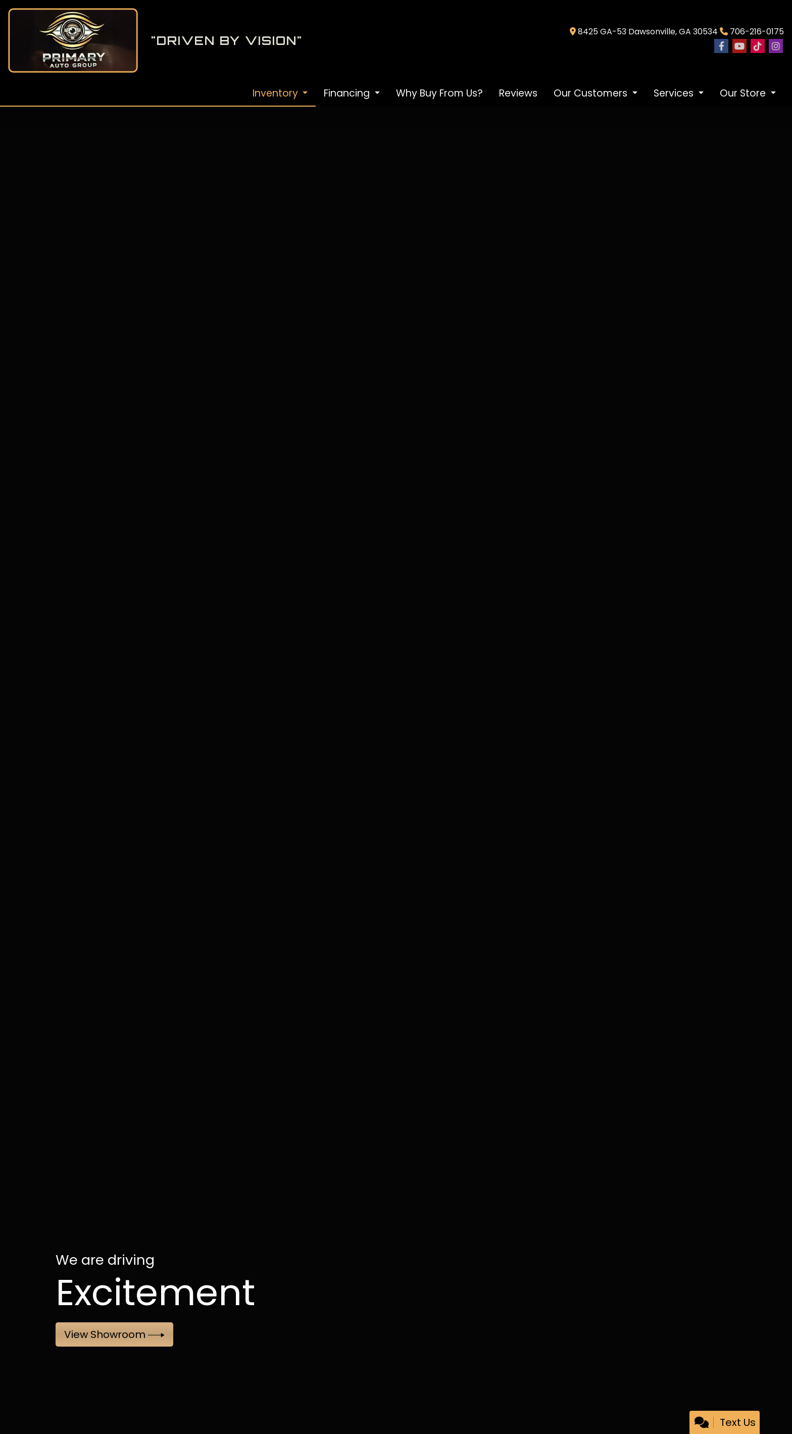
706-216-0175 (757, 31)
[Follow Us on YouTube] (739, 46)
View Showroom (114, 1334)
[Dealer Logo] (285, 40)
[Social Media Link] (758, 46)
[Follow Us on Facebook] (721, 46)
